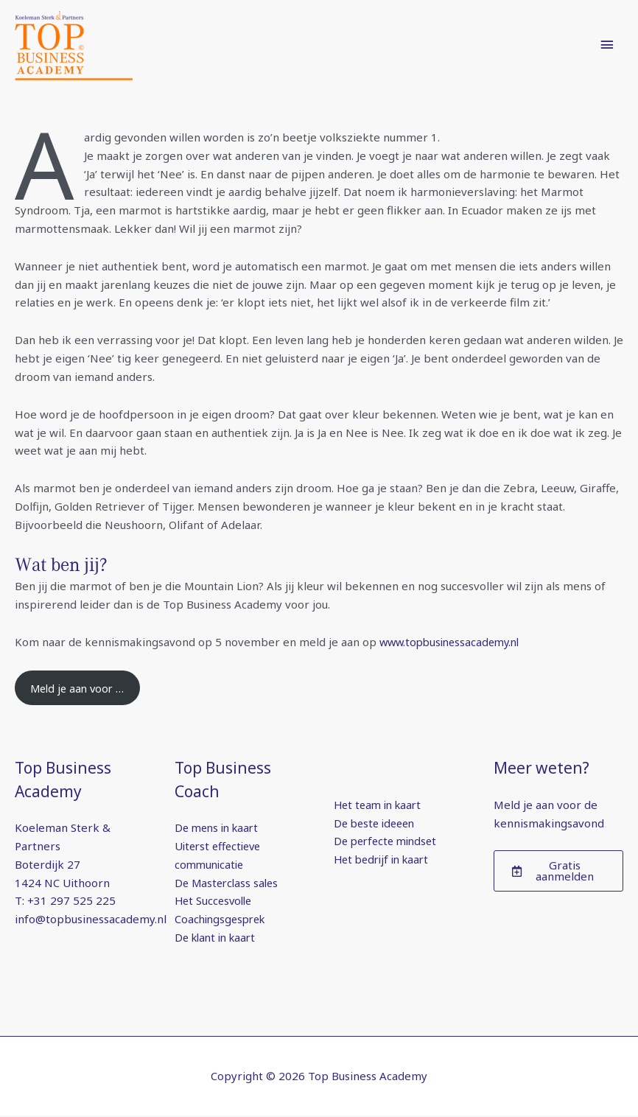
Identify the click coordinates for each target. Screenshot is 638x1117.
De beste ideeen (377, 823)
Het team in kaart (380, 805)
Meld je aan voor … (80, 688)
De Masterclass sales (229, 883)
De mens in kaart (219, 829)
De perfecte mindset (389, 842)
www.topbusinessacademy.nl (453, 641)
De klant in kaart (218, 938)
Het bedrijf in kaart (385, 860)
